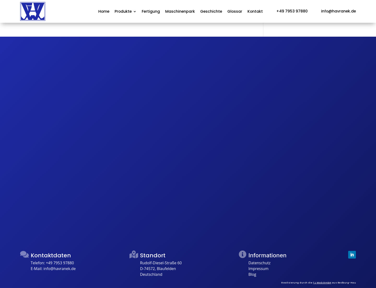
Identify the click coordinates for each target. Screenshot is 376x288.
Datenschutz (259, 262)
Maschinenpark (180, 12)
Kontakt (255, 12)
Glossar (234, 12)
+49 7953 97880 (60, 262)
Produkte (123, 12)
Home (103, 12)
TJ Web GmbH (322, 282)
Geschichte (211, 12)
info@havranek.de (59, 268)
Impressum (258, 268)
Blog (252, 274)
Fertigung (151, 12)
